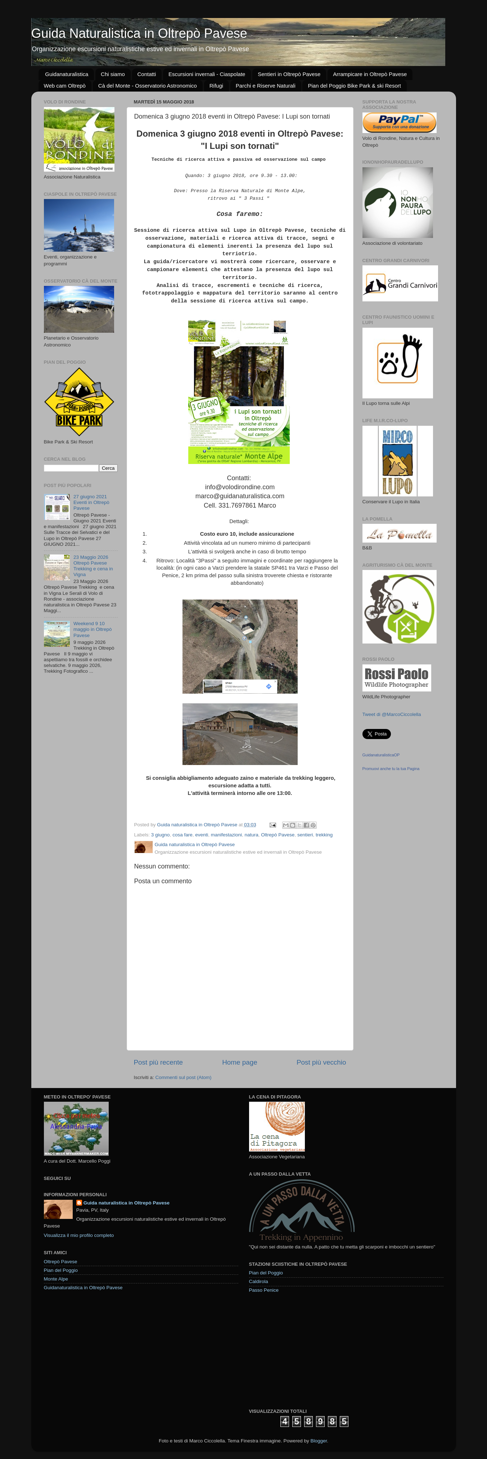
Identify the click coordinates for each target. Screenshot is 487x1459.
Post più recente (158, 1062)
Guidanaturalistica (66, 74)
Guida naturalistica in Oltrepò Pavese (127, 1203)
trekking (324, 834)
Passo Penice (264, 1290)
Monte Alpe (56, 1279)
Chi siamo (113, 74)
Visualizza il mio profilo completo (79, 1235)
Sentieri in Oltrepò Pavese (289, 74)
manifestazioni (226, 834)
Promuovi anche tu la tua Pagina (391, 768)
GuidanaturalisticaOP (381, 755)
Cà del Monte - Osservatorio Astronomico (147, 86)
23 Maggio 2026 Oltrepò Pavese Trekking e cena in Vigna (93, 566)
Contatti (146, 74)
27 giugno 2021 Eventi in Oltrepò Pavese (91, 502)
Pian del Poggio (61, 1270)
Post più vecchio (321, 1062)
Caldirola (258, 1281)
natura (251, 834)
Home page (239, 1062)
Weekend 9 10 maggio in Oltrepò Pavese (92, 629)
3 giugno (160, 834)
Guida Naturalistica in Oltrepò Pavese (139, 33)
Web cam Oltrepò (65, 86)
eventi (201, 834)
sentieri (305, 834)
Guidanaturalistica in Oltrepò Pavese (83, 1287)
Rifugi (216, 86)
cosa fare (182, 834)
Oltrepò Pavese (277, 834)
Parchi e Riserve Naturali (266, 86)
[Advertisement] (303, 1350)
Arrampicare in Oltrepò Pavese (370, 74)
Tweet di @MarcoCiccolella (391, 714)
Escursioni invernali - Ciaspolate (206, 74)
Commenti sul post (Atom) (183, 1077)
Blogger (318, 1440)
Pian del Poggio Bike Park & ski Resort (354, 86)
